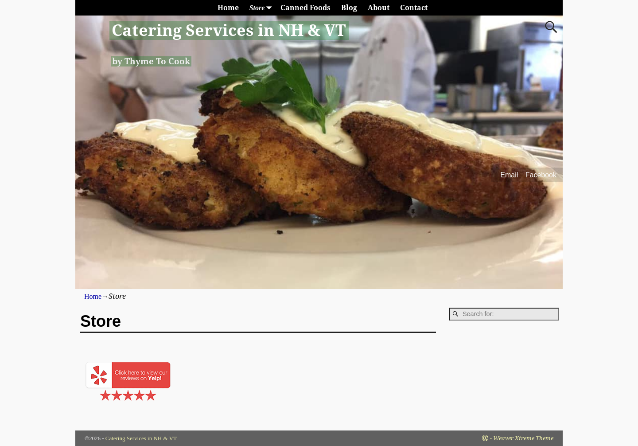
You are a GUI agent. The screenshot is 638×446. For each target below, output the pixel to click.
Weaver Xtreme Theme (523, 438)
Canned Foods (305, 8)
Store (262, 8)
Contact (414, 8)
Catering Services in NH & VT (229, 30)
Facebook (540, 175)
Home (228, 8)
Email (509, 175)
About (378, 8)
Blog (349, 8)
